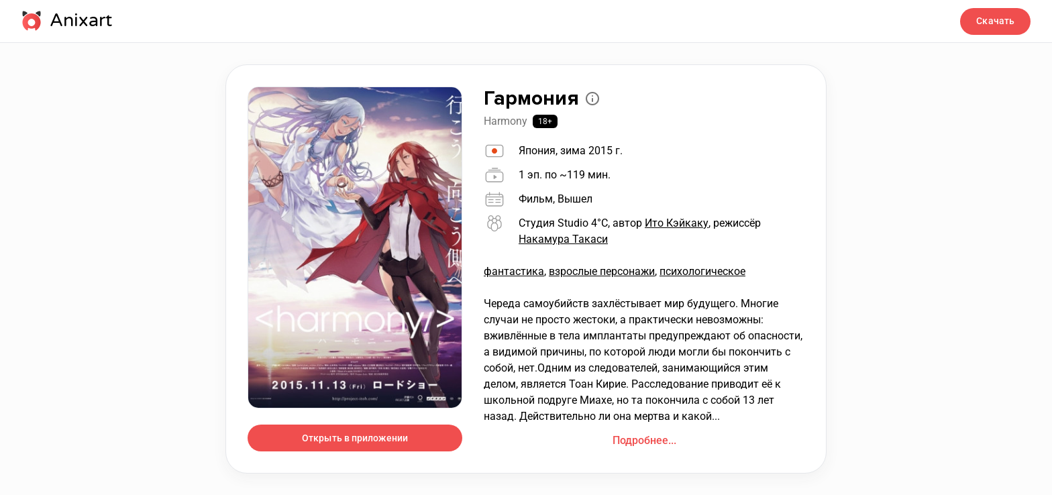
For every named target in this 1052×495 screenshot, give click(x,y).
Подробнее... (644, 440)
